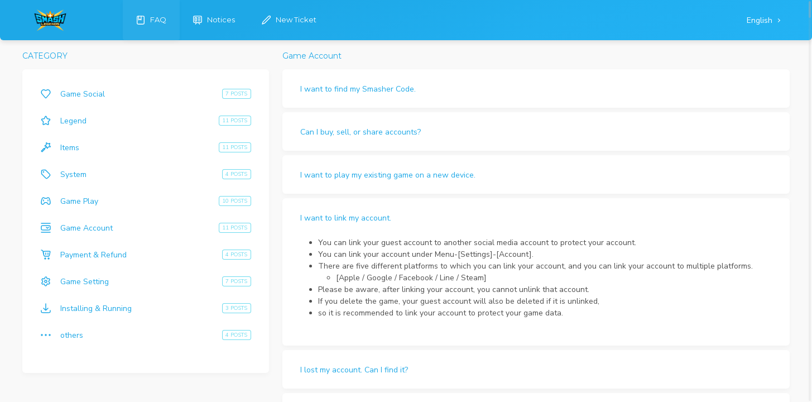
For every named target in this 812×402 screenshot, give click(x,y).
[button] (536, 88)
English (761, 20)
